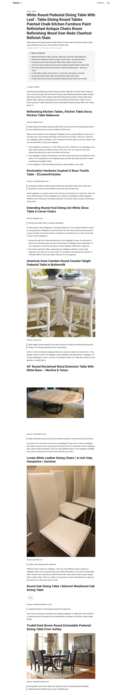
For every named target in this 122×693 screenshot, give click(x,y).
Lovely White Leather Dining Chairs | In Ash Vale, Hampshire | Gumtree (58, 73)
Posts (34, 11)
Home (16, 3)
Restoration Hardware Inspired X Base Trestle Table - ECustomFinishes (58, 59)
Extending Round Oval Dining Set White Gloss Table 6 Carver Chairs (56, 62)
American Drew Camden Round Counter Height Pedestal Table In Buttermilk (60, 65)
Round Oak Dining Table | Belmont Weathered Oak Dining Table (55, 76)
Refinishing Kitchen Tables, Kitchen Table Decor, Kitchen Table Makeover (58, 57)
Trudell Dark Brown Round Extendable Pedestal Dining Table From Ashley (59, 79)
